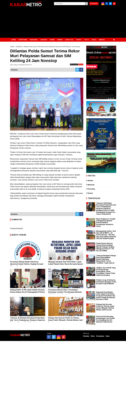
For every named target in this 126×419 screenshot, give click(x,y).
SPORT (79, 39)
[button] (114, 39)
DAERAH (44, 39)
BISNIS (59, 39)
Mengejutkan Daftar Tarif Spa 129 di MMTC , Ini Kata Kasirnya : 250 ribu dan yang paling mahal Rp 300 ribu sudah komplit (106, 234)
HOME (13, 39)
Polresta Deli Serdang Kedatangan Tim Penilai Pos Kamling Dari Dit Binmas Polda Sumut (105, 319)
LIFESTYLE (69, 39)
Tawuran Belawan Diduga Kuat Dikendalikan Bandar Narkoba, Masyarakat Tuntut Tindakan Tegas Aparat (106, 259)
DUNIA (52, 39)
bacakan (74, 64)
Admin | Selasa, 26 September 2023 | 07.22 (21, 64)
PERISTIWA (23, 39)
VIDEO (94, 39)
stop (81, 64)
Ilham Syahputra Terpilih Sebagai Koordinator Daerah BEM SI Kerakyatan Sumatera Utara (105, 222)
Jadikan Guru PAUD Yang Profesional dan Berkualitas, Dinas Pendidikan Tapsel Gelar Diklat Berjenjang (106, 271)
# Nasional (90, 185)
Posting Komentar (16, 228)
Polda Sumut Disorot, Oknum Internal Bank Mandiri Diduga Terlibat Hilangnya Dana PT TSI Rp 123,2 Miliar (105, 247)
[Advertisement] (63, 23)
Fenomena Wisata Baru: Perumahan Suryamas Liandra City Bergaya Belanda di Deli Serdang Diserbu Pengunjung (65, 292)
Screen (93, 4)
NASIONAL (34, 39)
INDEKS (102, 39)
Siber (93, 336)
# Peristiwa (90, 189)
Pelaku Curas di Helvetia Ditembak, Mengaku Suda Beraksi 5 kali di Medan (106, 281)
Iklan (108, 336)
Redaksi (86, 336)
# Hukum (89, 180)
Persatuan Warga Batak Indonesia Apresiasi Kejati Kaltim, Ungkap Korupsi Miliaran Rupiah (26, 264)
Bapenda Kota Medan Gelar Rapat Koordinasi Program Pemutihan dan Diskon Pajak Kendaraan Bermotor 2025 (105, 295)
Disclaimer (100, 336)
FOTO (86, 39)
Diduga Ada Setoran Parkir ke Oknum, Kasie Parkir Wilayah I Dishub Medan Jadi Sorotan (65, 320)
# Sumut (89, 193)
